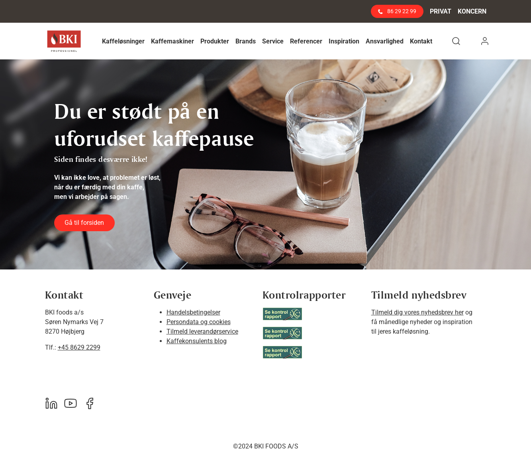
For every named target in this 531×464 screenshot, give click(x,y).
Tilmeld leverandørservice (202, 331)
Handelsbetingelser (193, 312)
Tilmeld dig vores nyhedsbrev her (417, 312)
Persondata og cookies (199, 322)
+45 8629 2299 (79, 347)
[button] (123, 41)
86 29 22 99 (397, 11)
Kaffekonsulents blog (197, 341)
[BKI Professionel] (64, 41)
